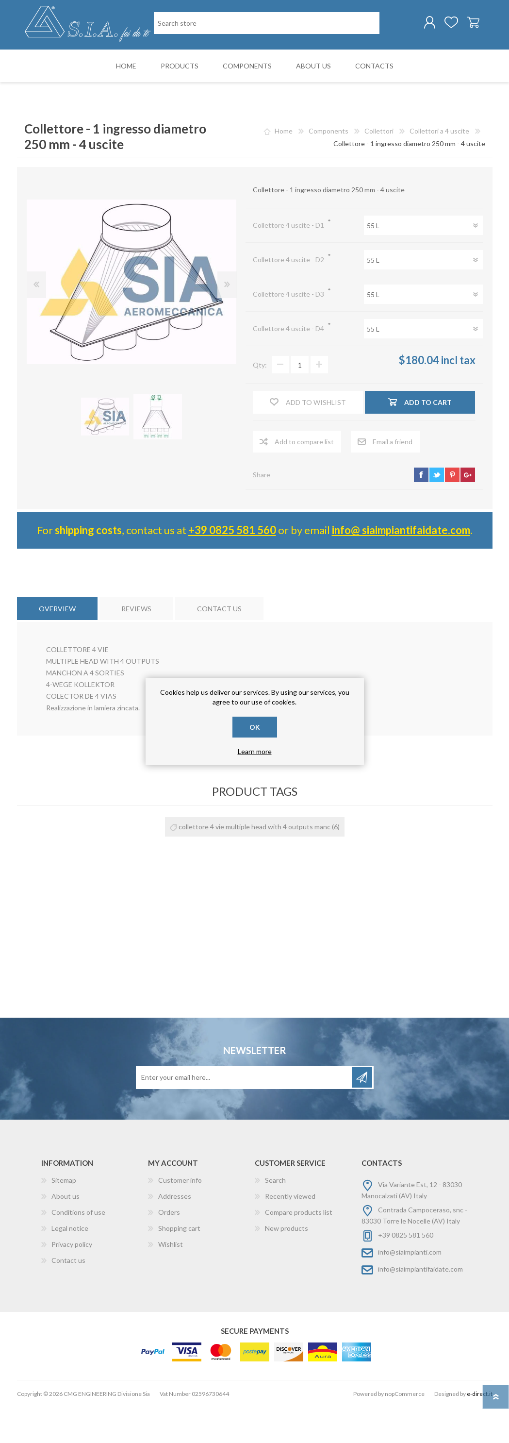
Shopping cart (469, 23)
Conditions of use (78, 1248)
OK (254, 727)
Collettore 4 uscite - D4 (289, 364)
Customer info (180, 1216)
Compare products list (298, 1248)
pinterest (452, 510)
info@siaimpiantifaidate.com (420, 1305)
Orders (169, 1248)
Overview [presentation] (57, 644)
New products (286, 1264)
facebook (421, 510)
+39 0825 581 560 (232, 565)
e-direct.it (480, 1429)
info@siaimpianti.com (410, 1288)
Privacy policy (71, 1280)
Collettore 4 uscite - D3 (289, 330)
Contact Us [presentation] (219, 644)
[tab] (57, 644)
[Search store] (203, 62)
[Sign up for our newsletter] (244, 1113)
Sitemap (63, 1216)
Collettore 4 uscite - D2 (289, 295)
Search (275, 1216)
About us (65, 1232)
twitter (436, 510)
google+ (467, 510)
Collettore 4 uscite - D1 (289, 261)
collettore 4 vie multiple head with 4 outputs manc (254, 862)
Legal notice (69, 1264)
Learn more (255, 751)
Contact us (68, 1296)
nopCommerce (405, 1429)
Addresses (174, 1232)
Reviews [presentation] (136, 644)
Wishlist (170, 1280)
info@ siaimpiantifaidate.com (401, 565)
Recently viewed (290, 1232)
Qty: (260, 401)
